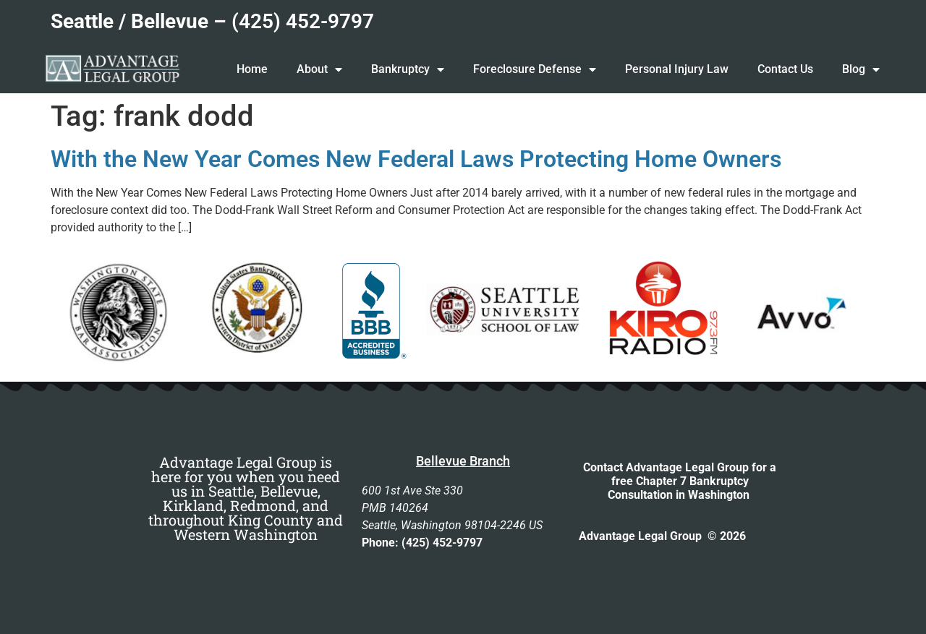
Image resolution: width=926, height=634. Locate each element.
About (319, 69)
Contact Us (785, 69)
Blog (861, 69)
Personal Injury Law (677, 69)
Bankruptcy (407, 69)
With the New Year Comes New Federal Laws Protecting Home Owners (416, 159)
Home (252, 69)
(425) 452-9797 (303, 21)
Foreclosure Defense (534, 69)
